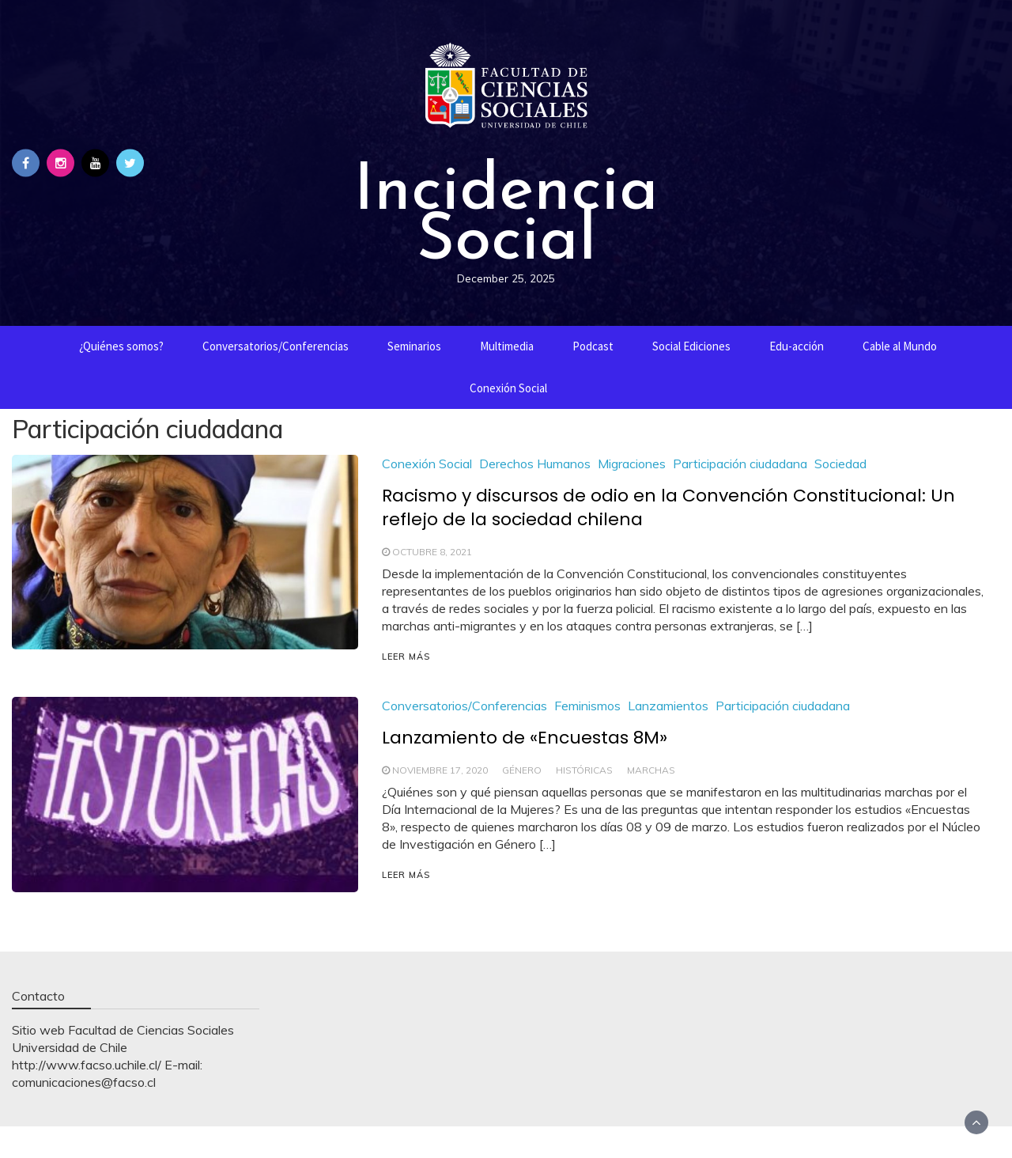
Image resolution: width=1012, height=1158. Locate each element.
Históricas (584, 770)
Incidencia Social (506, 211)
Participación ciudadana (740, 463)
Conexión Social (508, 387)
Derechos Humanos (535, 463)
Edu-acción (796, 346)
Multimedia (507, 346)
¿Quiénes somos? (121, 346)
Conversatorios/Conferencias (275, 346)
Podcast (593, 346)
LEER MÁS (406, 656)
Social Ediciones (691, 346)
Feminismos (587, 705)
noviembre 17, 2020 (440, 770)
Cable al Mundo (900, 346)
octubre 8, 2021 (432, 552)
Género (522, 770)
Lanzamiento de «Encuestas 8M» (524, 737)
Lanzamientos (668, 705)
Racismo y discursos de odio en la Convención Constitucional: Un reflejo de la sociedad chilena (668, 507)
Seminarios (414, 346)
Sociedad (840, 463)
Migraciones (632, 463)
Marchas (651, 770)
